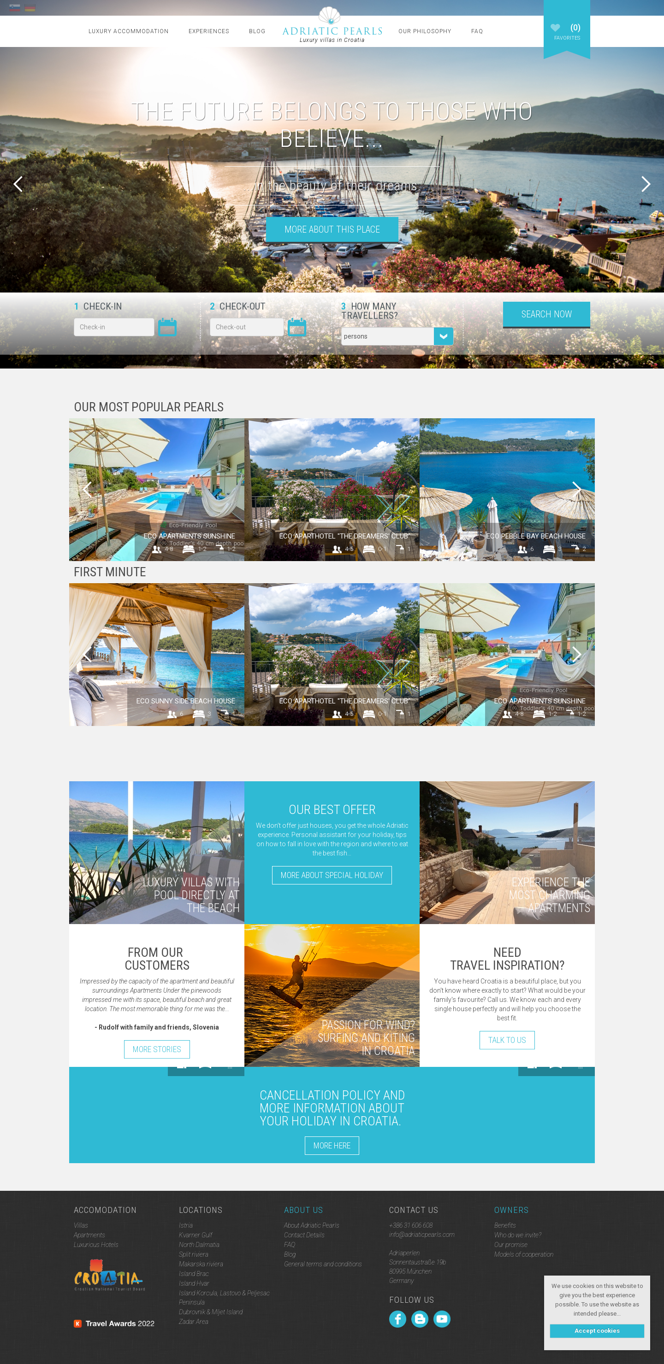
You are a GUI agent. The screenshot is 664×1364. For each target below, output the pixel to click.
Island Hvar (194, 1283)
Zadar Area (193, 1321)
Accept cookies (597, 1330)
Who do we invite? (517, 1235)
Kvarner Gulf (195, 1235)
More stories (157, 1049)
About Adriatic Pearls (311, 1225)
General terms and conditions (323, 1264)
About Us (303, 1210)
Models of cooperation (523, 1254)
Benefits (505, 1225)
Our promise (511, 1244)
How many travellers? (369, 311)
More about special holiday (332, 875)
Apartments (89, 1235)
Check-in (98, 306)
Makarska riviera (201, 1264)
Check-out (238, 306)
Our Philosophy (424, 31)
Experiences (209, 31)
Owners (511, 1210)
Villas (81, 1225)
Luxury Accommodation (129, 31)
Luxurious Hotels (96, 1244)
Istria (186, 1225)
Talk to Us (507, 1040)
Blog (257, 31)
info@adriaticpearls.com (422, 1234)
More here (332, 1145)
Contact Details (304, 1235)
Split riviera (193, 1254)
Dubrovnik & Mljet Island (211, 1312)
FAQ (477, 31)
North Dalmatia (199, 1244)
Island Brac (194, 1273)
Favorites (567, 36)
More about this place (332, 229)
